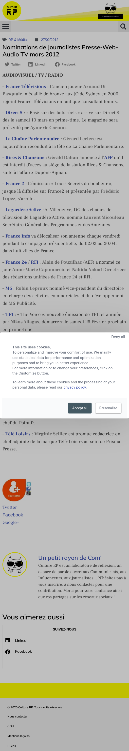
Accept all (80, 408)
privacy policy (74, 387)
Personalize (108, 408)
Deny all (118, 337)
